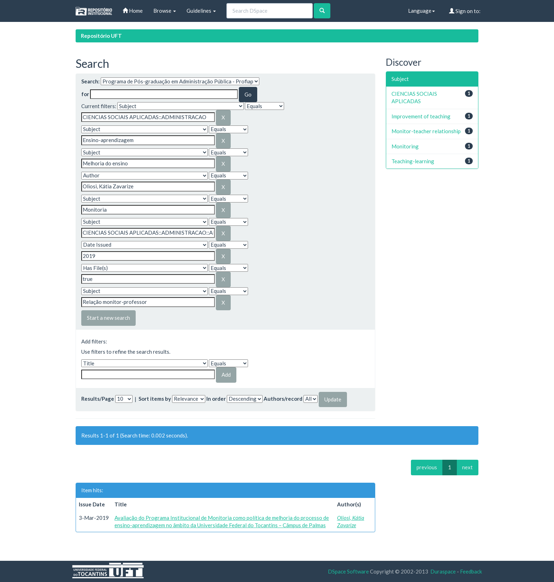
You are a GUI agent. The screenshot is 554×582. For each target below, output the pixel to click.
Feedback (471, 571)
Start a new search (108, 317)
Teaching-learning (412, 161)
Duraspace (443, 571)
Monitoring (405, 146)
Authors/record (283, 398)
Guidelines (201, 10)
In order (216, 398)
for (85, 94)
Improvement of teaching (420, 116)
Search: (90, 81)
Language (421, 10)
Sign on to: (465, 11)
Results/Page (97, 398)
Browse (164, 10)
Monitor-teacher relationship (426, 131)
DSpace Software (348, 571)
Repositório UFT (101, 36)
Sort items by (154, 398)
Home (133, 10)
